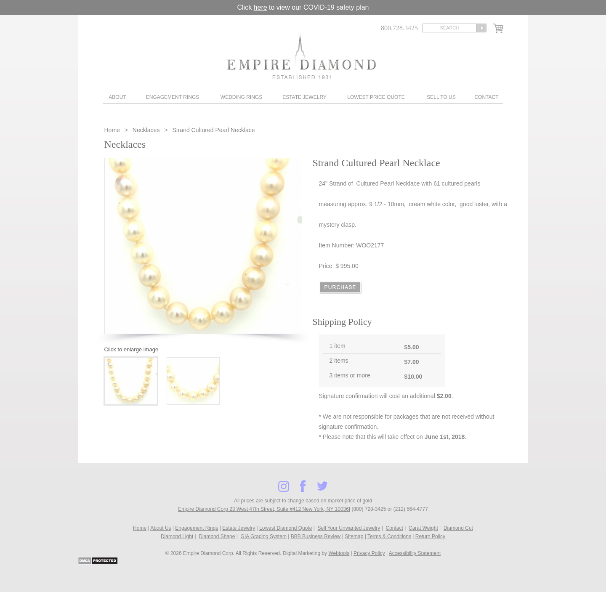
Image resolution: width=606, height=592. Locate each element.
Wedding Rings (241, 97)
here (260, 7)
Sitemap (354, 536)
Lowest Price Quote (375, 97)
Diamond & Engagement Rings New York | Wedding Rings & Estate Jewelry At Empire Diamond (301, 55)
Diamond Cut (458, 528)
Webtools (338, 553)
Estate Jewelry (304, 97)
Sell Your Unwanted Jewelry (349, 528)
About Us (160, 528)
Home (113, 130)
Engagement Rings (172, 97)
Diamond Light (177, 536)
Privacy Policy (369, 553)
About (117, 97)
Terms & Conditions (389, 536)
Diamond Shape (217, 536)
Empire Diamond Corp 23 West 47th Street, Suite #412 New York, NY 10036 (263, 509)
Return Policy (430, 536)
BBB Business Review (316, 536)
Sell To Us (441, 97)
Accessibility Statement (415, 553)
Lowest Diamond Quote (285, 528)
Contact (486, 97)
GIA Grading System (264, 536)
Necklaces (146, 130)
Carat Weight (423, 528)
